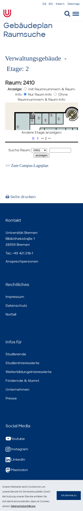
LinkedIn (15, 459)
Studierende (16, 354)
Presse (11, 398)
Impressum (15, 297)
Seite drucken (21, 197)
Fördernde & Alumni (22, 381)
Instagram (17, 449)
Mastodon (17, 470)
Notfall (11, 314)
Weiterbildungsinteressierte (29, 372)
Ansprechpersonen (22, 261)
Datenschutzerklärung (23, 506)
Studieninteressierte (22, 363)
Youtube (15, 439)
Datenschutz (16, 305)
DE (44, 4)
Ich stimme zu (68, 499)
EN (51, 4)
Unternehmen (17, 389)
